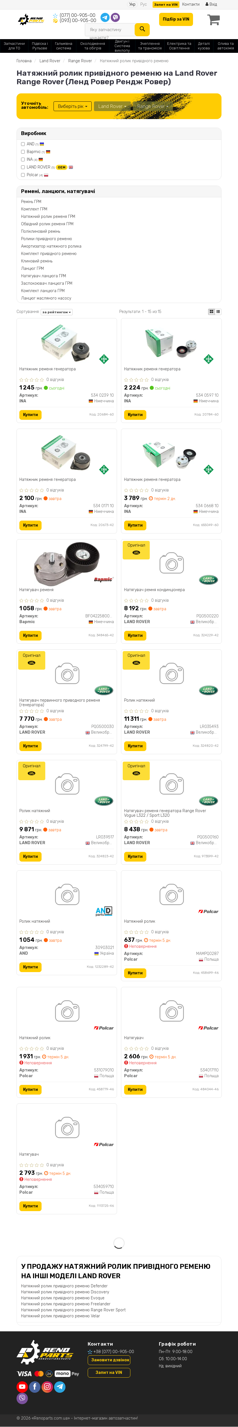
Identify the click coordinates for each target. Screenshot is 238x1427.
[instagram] (47, 1387)
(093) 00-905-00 (78, 20)
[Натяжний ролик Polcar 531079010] (66, 1012)
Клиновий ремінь (36, 261)
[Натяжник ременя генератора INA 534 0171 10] (67, 453)
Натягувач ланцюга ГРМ (43, 276)
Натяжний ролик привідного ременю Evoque (62, 1298)
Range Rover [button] (153, 106)
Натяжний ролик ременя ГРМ (48, 216)
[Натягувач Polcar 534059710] (66, 1128)
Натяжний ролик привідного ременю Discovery (65, 1292)
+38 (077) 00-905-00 (113, 1351)
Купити (30, 414)
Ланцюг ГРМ (32, 268)
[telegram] (59, 1387)
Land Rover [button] (112, 106)
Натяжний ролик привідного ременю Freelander (65, 1304)
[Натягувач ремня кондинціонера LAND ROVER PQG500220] (171, 564)
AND (35, 144)
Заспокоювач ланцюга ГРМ (46, 283)
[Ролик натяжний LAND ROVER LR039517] (66, 785)
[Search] (142, 29)
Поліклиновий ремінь (40, 231)
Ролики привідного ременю (46, 238)
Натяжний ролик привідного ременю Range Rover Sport (73, 1310)
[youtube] (22, 1387)
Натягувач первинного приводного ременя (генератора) (60, 703)
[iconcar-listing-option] (218, 312)
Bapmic (38, 151)
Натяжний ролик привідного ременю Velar (60, 1316)
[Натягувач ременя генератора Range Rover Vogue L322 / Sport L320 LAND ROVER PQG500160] (171, 785)
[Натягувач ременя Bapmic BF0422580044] (67, 564)
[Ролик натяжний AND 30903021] (66, 895)
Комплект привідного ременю (49, 253)
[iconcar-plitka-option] (211, 312)
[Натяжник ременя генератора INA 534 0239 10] (67, 343)
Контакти (191, 4)
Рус (143, 4)
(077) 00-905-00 (77, 15)
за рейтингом (56, 312)
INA (35, 159)
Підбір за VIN (176, 19)
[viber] (22, 1398)
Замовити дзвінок (110, 1360)
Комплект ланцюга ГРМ (43, 290)
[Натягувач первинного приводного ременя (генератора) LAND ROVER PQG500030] (66, 674)
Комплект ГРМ (34, 209)
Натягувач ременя (37, 590)
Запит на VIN (166, 5)
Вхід (211, 4)
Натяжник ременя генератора (48, 369)
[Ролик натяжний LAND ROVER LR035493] (171, 674)
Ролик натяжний (139, 701)
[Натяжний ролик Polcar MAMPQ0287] (171, 895)
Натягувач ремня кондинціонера (154, 590)
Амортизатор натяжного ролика (51, 246)
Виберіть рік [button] (72, 106)
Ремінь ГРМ (31, 201)
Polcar (37, 174)
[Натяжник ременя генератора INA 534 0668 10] (171, 453)
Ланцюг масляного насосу (46, 298)
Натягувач (133, 1038)
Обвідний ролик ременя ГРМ (47, 224)
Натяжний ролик (139, 921)
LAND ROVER (50, 167)
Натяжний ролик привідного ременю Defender (64, 1286)
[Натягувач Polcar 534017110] (171, 1012)
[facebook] (34, 1387)
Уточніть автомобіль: (34, 105)
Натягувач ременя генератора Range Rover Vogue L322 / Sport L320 (165, 813)
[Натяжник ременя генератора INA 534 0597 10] (171, 343)
